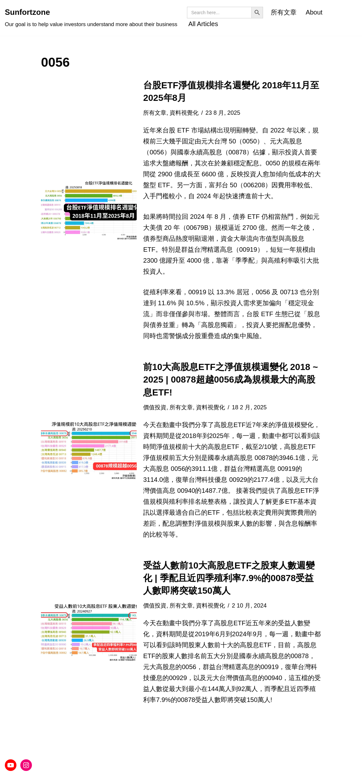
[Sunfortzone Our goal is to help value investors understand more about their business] (91, 18)
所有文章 (284, 12)
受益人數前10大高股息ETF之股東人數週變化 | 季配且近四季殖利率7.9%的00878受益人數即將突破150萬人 (229, 578)
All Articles (203, 23)
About (314, 12)
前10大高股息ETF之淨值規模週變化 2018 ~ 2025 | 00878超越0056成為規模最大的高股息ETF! (230, 379)
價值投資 (154, 407)
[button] (89, 210)
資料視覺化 (184, 113)
